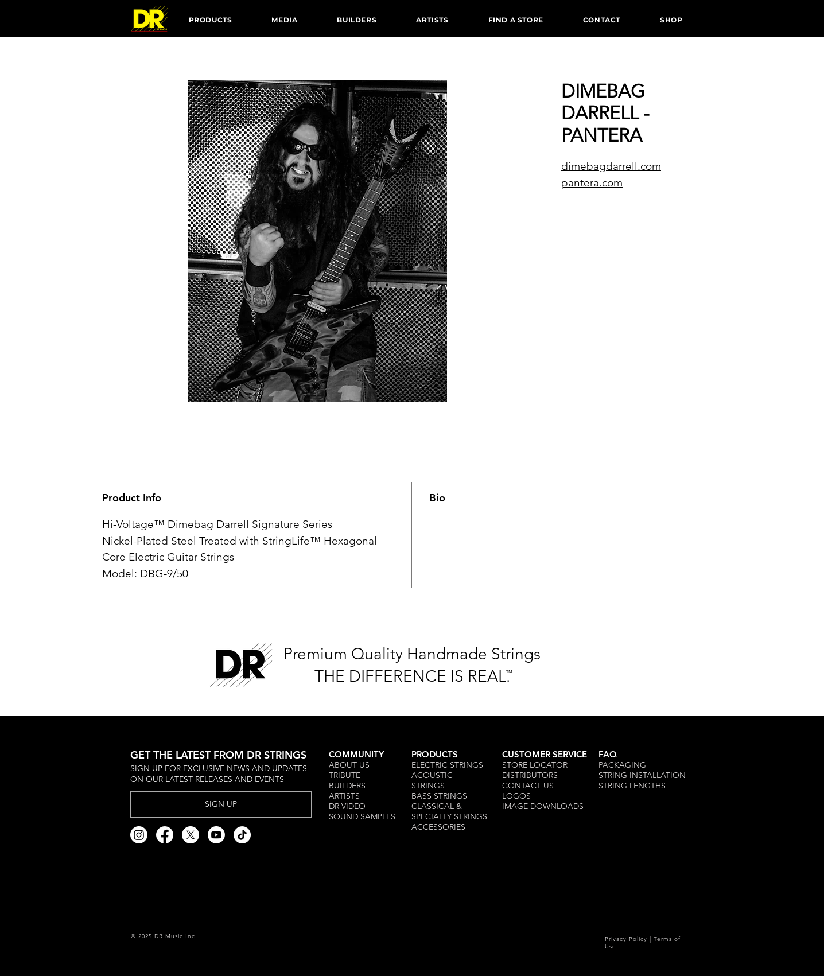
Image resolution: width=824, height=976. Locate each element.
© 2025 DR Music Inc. (164, 936)
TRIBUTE (346, 775)
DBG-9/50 (164, 573)
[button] (210, 19)
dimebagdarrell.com (611, 166)
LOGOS (516, 796)
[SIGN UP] (221, 804)
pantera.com (592, 182)
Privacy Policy (626, 939)
